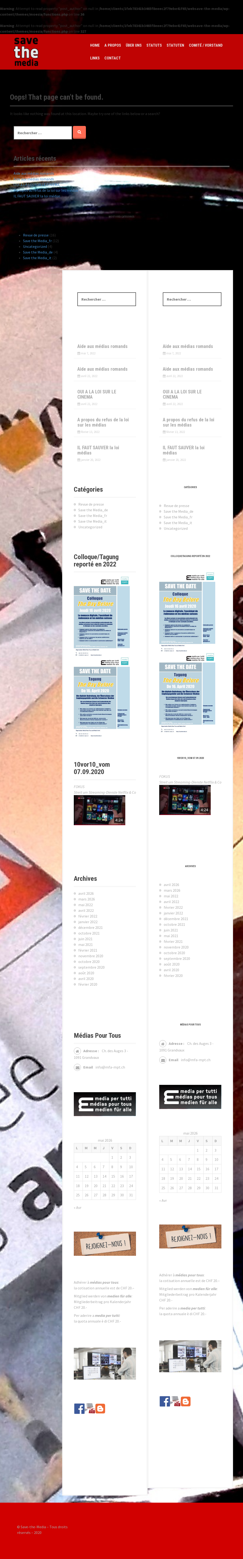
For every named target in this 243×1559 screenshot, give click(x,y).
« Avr (163, 1200)
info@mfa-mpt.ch (195, 1059)
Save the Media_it (37, 257)
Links (95, 58)
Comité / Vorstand (206, 45)
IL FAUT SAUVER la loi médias (37, 196)
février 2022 (173, 907)
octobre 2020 (174, 952)
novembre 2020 (176, 947)
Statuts (154, 45)
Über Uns (134, 45)
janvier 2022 (173, 913)
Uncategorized (35, 246)
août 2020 (172, 964)
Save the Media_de (38, 252)
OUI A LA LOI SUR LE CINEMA (37, 184)
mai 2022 (171, 896)
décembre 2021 (176, 918)
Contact (112, 58)
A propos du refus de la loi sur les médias (46, 190)
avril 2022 (171, 901)
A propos (112, 45)
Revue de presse (36, 235)
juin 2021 (171, 930)
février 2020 (173, 975)
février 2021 (173, 941)
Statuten (175, 45)
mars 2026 (172, 890)
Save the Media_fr (37, 240)
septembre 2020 (177, 958)
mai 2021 (171, 935)
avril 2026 (171, 884)
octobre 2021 (174, 924)
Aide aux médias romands (34, 173)
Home (95, 45)
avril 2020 (171, 969)
